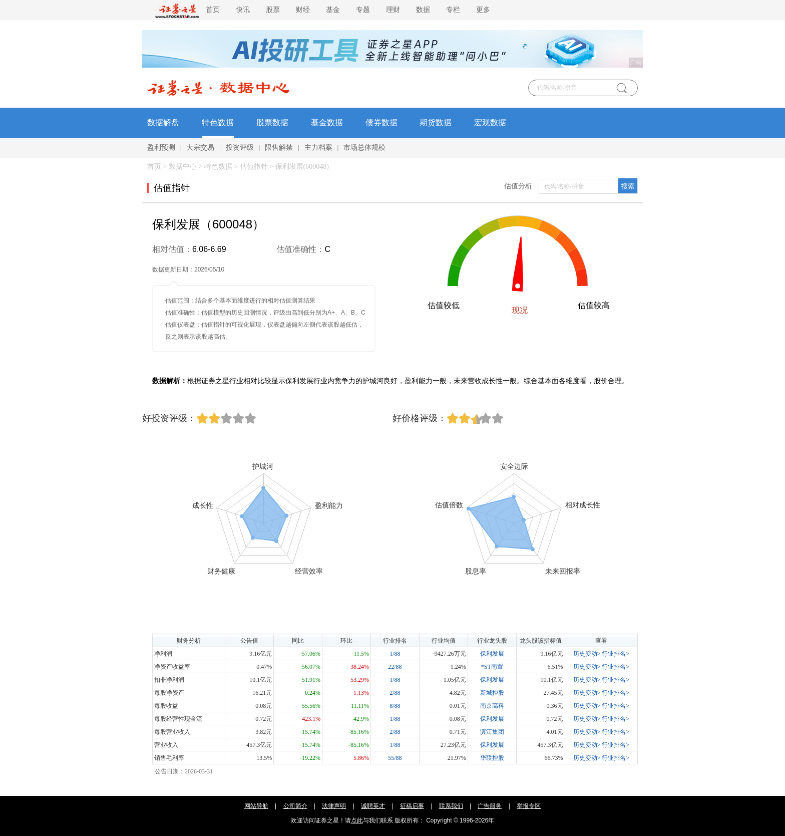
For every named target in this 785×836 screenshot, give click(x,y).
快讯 (243, 10)
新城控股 (492, 692)
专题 (363, 10)
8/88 (394, 705)
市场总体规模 (364, 147)
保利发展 (492, 653)
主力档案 (318, 147)
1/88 (394, 653)
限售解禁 (279, 147)
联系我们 (451, 805)
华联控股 (492, 757)
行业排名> (615, 653)
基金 (333, 10)
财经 (303, 10)
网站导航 (256, 805)
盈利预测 (161, 147)
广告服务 (490, 805)
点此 (357, 820)
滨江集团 (492, 731)
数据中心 (183, 166)
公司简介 (295, 805)
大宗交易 (200, 147)
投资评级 (240, 147)
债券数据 (381, 122)
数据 (423, 10)
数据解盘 (163, 122)
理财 (393, 10)
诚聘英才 (373, 805)
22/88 (395, 666)
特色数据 (218, 122)
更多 (483, 10)
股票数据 (272, 122)
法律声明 (334, 805)
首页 (213, 10)
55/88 (395, 757)
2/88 (394, 692)
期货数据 (436, 122)
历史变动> (587, 653)
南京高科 (492, 705)
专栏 (453, 10)
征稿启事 (412, 805)
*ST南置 (492, 666)
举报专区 (529, 805)
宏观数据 (490, 122)
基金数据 (327, 122)
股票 (273, 10)
